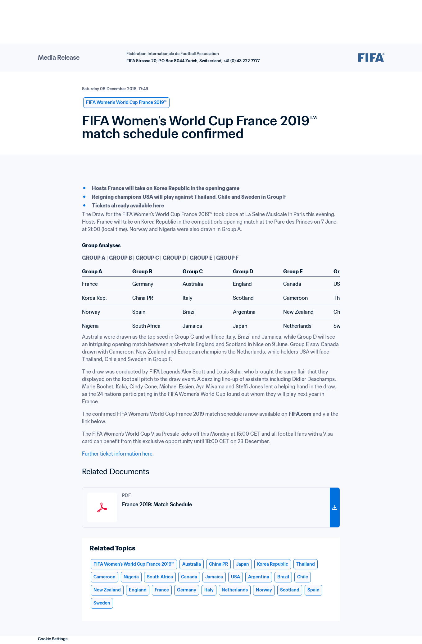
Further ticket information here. (118, 454)
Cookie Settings (53, 639)
